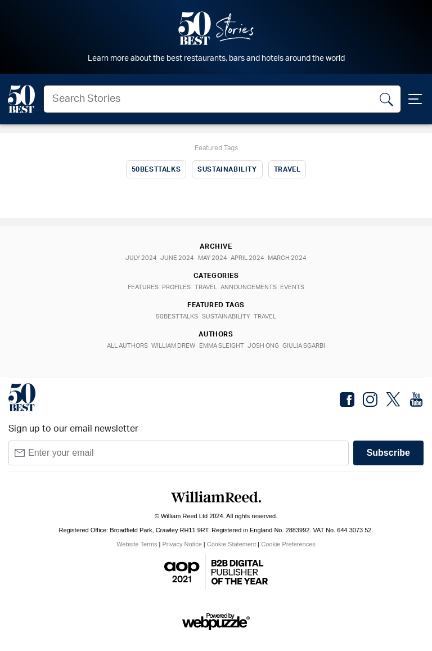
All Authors (123, 346)
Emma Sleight (221, 346)
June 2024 (175, 258)
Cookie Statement (231, 544)
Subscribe (388, 452)
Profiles (174, 287)
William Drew (172, 346)
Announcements (251, 287)
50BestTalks (156, 169)
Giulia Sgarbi (308, 346)
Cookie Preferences (288, 544)
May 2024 (212, 258)
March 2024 (291, 258)
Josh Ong (265, 346)
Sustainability (226, 169)
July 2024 (137, 258)
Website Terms (136, 544)
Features (139, 287)
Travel (287, 169)
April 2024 (250, 258)
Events (297, 287)
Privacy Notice (182, 544)
